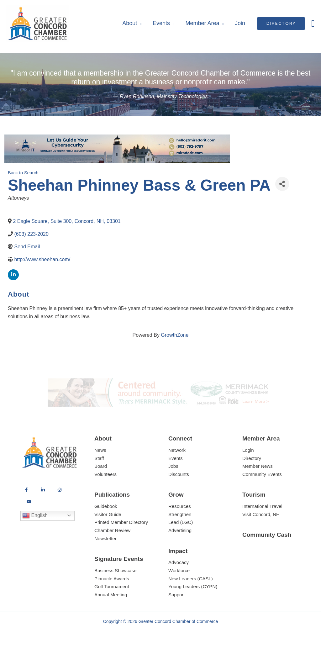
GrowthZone (174, 335)
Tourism (254, 494)
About (129, 23)
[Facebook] (26, 490)
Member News (257, 466)
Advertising (180, 530)
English (35, 516)
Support (176, 594)
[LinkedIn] (43, 490)
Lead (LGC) (180, 522)
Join (240, 23)
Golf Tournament (111, 586)
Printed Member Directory (121, 522)
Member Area (202, 23)
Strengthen (179, 514)
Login (248, 450)
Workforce (179, 570)
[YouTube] (29, 502)
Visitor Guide (107, 514)
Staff (99, 458)
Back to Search (23, 172)
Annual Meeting (110, 594)
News (100, 450)
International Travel (262, 506)
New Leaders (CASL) (190, 578)
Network (177, 450)
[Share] (282, 184)
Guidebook (105, 506)
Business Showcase (115, 570)
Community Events (262, 474)
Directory (251, 458)
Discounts (178, 474)
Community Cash (266, 534)
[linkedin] (13, 274)
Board (100, 466)
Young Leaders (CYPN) (192, 586)
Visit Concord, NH (261, 514)
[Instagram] (60, 490)
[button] (281, 23)
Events (161, 23)
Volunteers (105, 474)
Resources (179, 506)
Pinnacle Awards (111, 578)
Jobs (173, 466)
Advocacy (178, 562)
